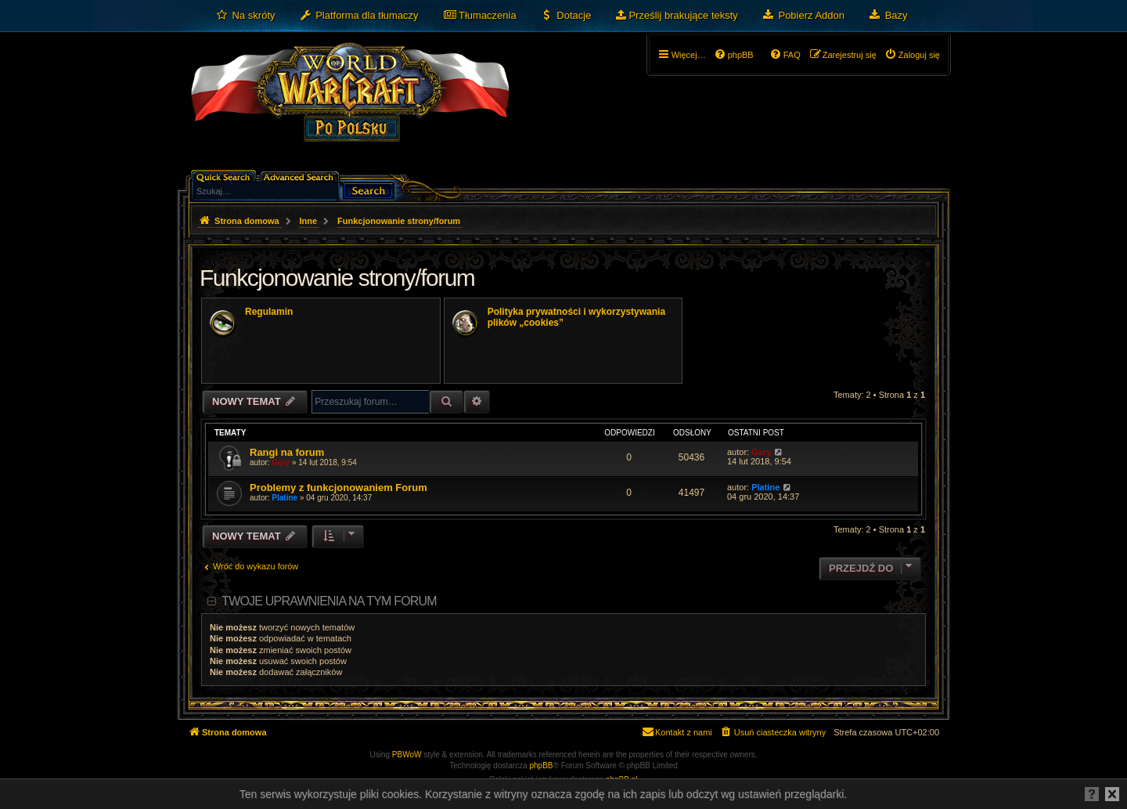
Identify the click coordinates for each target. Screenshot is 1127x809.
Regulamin (269, 311)
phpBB (541, 765)
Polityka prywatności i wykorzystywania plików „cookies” (576, 317)
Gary (281, 462)
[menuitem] (245, 15)
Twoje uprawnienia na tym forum (329, 601)
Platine (284, 497)
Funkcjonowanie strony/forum (337, 278)
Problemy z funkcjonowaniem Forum (338, 487)
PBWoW (407, 754)
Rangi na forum (287, 452)
